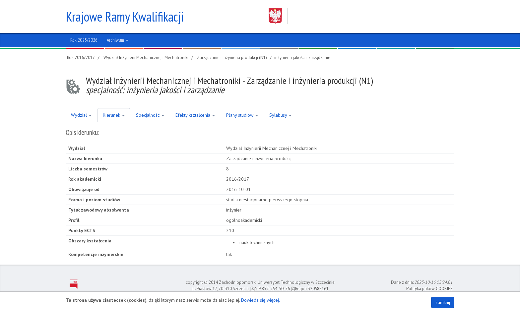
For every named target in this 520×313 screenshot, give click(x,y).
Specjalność (150, 115)
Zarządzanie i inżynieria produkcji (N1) (232, 57)
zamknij (442, 302)
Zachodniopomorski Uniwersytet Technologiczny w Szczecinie (355, 16)
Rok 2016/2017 (81, 57)
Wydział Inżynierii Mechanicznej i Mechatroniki (145, 57)
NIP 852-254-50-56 (270, 288)
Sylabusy (280, 115)
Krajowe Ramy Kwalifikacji (125, 16)
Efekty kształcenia (195, 115)
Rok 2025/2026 (84, 40)
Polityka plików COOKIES (429, 288)
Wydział (81, 115)
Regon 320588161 (310, 288)
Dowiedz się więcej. (260, 300)
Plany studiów (242, 115)
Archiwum (117, 40)
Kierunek (114, 115)
